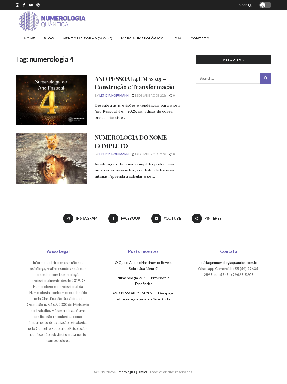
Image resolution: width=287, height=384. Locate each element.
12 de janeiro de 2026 (149, 95)
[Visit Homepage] (52, 21)
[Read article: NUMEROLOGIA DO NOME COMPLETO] (51, 158)
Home (29, 38)
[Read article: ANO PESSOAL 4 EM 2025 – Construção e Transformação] (51, 100)
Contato (199, 38)
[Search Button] (248, 5)
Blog (49, 38)
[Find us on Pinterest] (208, 218)
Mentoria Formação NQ (87, 38)
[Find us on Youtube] (166, 218)
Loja (177, 38)
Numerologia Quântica (130, 372)
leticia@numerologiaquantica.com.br (229, 263)
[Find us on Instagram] (80, 218)
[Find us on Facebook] (124, 218)
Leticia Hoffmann (114, 95)
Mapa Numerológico (142, 38)
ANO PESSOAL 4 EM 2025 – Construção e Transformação (135, 83)
